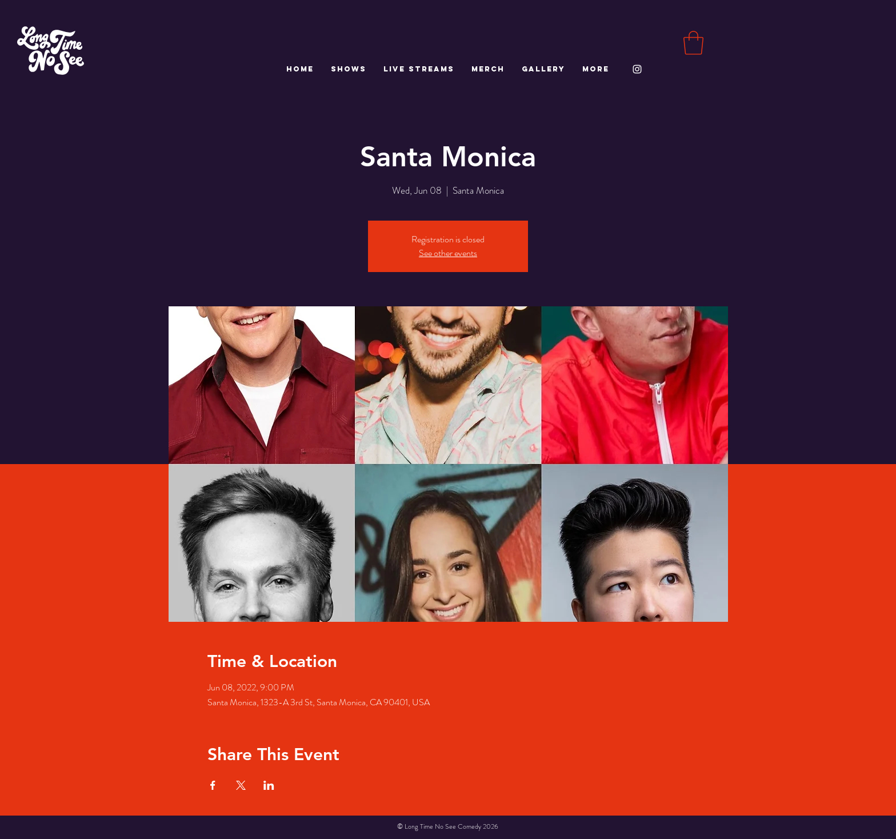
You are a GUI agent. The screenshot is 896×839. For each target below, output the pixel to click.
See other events (448, 252)
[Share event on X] (240, 785)
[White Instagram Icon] (637, 69)
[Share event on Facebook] (212, 785)
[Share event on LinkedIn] (268, 785)
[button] (693, 43)
